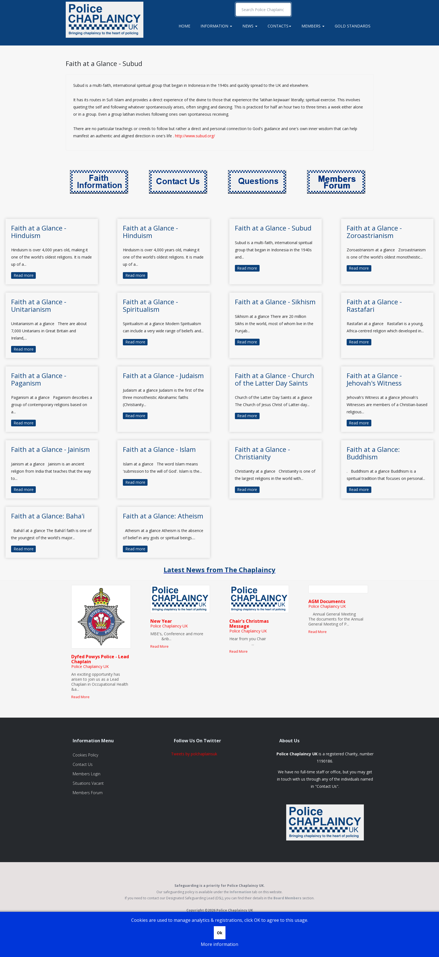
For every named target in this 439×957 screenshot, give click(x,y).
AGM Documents (326, 601)
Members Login (86, 773)
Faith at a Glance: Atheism (163, 515)
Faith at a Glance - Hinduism (38, 231)
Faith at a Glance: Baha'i (48, 515)
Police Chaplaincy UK (90, 666)
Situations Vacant (88, 783)
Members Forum (88, 792)
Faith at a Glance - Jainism (50, 449)
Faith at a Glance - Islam (159, 449)
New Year (161, 621)
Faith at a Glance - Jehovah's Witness (374, 379)
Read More (80, 697)
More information (219, 944)
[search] (263, 9)
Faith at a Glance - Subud (104, 63)
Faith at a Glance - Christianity (262, 453)
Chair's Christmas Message (249, 623)
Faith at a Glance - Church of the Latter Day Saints (274, 379)
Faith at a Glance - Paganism (38, 379)
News (249, 26)
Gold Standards (353, 26)
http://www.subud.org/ (195, 135)
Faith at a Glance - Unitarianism (38, 305)
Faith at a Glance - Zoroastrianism (374, 231)
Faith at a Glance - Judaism (163, 375)
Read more (24, 275)
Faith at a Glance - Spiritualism (150, 305)
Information (216, 26)
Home (184, 26)
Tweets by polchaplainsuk (194, 753)
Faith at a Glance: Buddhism (373, 453)
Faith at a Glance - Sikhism (275, 301)
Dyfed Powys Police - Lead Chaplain (100, 659)
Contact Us (83, 764)
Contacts (279, 26)
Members (312, 26)
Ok (219, 932)
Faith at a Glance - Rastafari (374, 305)
